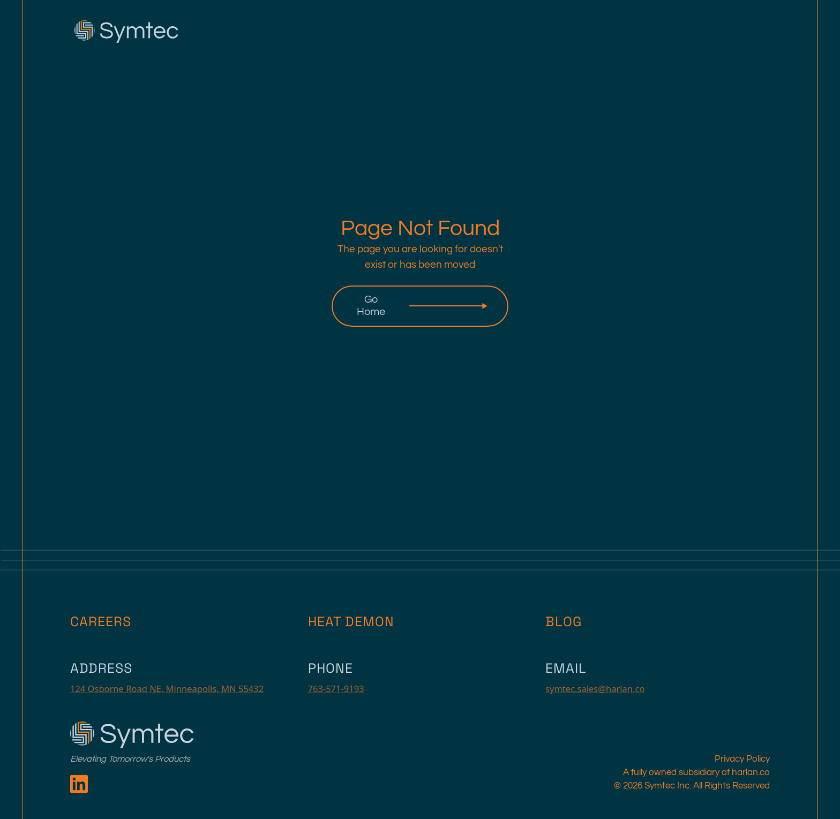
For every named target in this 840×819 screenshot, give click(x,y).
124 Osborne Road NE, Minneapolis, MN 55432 (167, 688)
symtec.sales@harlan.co (594, 688)
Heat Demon (351, 621)
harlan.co (751, 772)
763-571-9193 (336, 688)
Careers (100, 621)
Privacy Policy (742, 758)
